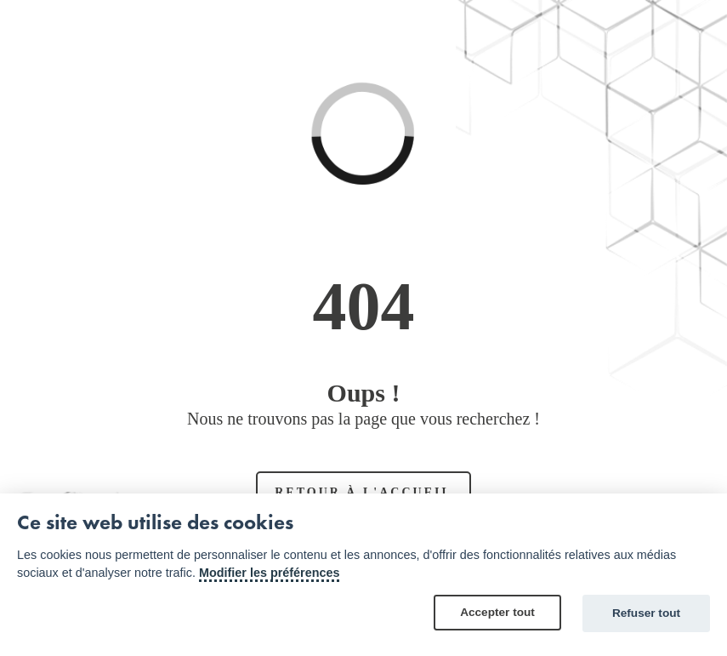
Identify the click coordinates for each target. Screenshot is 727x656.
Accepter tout (497, 612)
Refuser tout (646, 613)
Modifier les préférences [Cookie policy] (269, 572)
